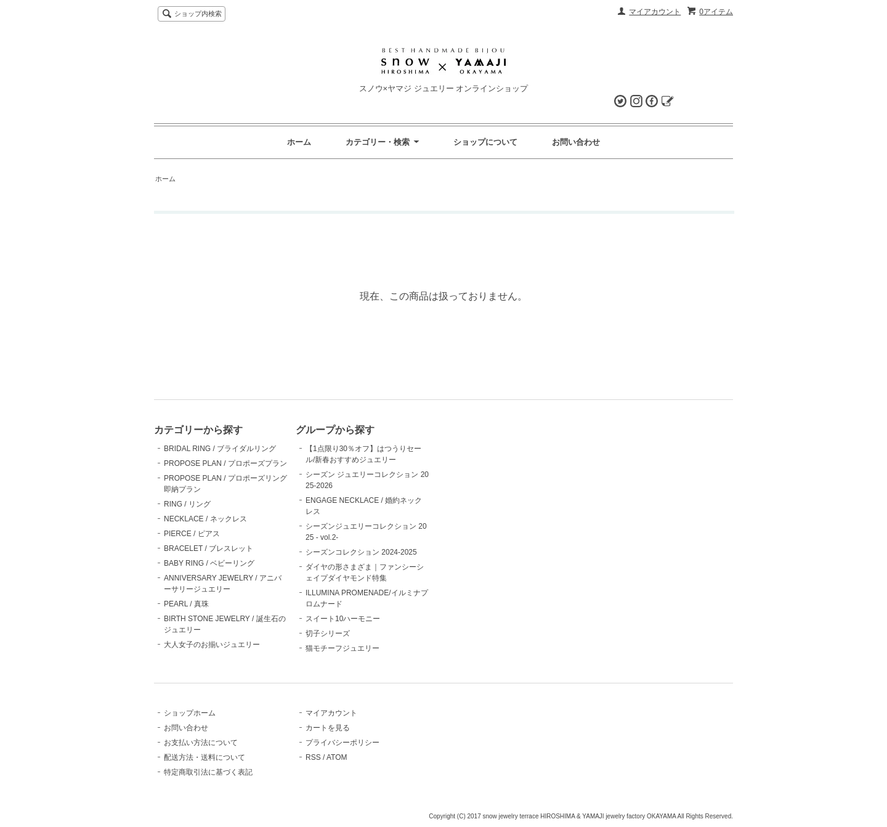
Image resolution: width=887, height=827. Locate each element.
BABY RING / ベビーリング (209, 563)
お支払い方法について (201, 742)
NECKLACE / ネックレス (205, 519)
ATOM (336, 757)
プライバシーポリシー (342, 742)
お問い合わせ (576, 142)
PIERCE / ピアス (192, 533)
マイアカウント (655, 11)
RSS (313, 757)
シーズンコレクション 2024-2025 (361, 552)
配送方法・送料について (204, 757)
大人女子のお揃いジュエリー (212, 644)
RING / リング (187, 504)
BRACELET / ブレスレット (208, 548)
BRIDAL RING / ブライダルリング (220, 448)
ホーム (299, 142)
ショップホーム (190, 713)
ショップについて (485, 142)
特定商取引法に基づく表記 (208, 772)
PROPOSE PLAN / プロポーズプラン (225, 463)
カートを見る (328, 727)
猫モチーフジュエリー (342, 648)
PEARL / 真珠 (186, 604)
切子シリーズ (328, 633)
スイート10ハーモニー (343, 618)
